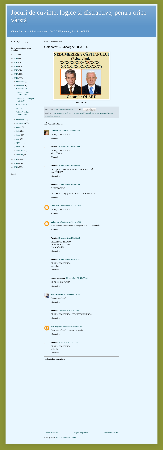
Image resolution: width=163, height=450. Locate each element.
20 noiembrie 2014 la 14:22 (69, 259)
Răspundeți (55, 138)
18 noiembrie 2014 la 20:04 (70, 131)
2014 (16, 78)
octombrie (20, 119)
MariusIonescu (57, 294)
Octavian (54, 131)
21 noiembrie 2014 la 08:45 (77, 278)
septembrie (20, 123)
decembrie (20, 81)
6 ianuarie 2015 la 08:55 (72, 326)
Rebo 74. (19, 108)
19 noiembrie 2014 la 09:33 (69, 184)
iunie (18, 135)
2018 (16, 62)
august (19, 127)
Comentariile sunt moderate (61, 113)
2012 (16, 163)
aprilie (19, 143)
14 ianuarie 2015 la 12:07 (68, 342)
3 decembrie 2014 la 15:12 (68, 310)
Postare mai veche (111, 433)
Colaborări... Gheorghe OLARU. (25, 100)
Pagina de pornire (81, 433)
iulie (18, 131)
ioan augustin (56, 326)
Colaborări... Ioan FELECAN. (23, 93)
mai (18, 139)
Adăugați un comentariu (55, 359)
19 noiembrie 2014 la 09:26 (69, 166)
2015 (16, 74)
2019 (16, 58)
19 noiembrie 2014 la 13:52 (69, 238)
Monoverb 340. (22, 89)
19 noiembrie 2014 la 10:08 (70, 206)
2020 (16, 55)
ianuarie (19, 155)
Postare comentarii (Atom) (66, 437)
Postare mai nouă (51, 433)
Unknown (55, 206)
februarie (20, 151)
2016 (16, 70)
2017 (16, 66)
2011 (16, 167)
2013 (16, 159)
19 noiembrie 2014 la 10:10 (70, 222)
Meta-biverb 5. (21, 105)
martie (19, 147)
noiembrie (20, 85)
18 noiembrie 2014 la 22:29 (69, 147)
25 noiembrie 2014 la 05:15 (74, 294)
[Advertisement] (81, 427)
